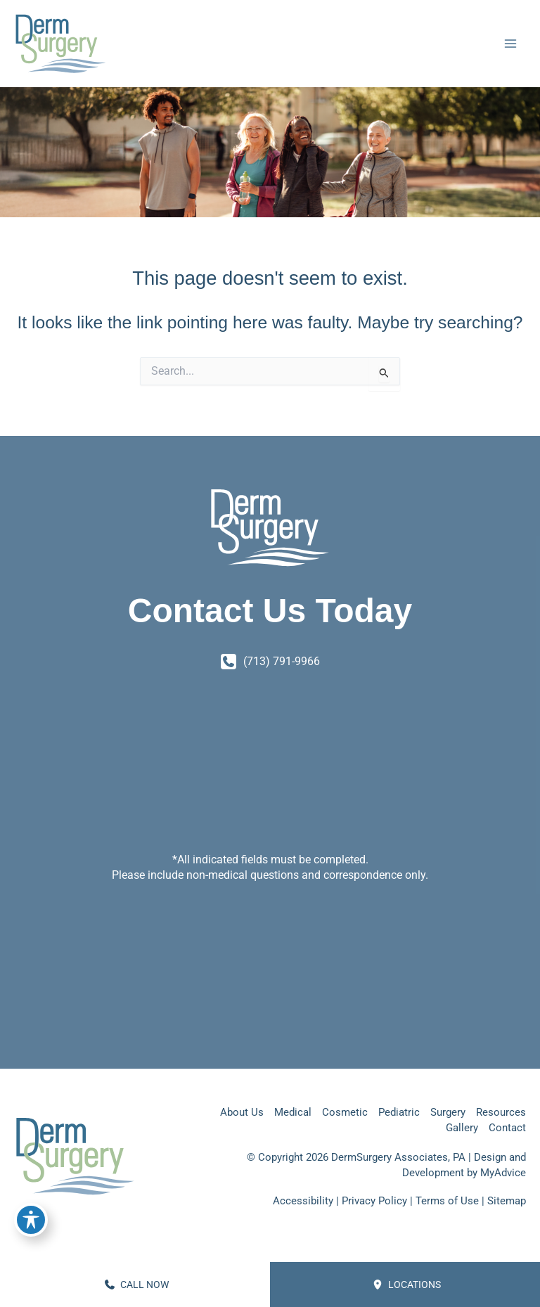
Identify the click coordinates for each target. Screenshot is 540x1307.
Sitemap (506, 1201)
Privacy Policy (374, 1201)
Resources (501, 1112)
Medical (292, 1112)
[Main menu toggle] (510, 46)
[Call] (270, 661)
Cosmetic (345, 1112)
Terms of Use (447, 1201)
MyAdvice (503, 1172)
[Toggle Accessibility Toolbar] (31, 1220)
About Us (242, 1112)
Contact (507, 1127)
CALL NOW (137, 1284)
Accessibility (303, 1201)
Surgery (447, 1112)
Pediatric (399, 1112)
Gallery (462, 1127)
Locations (407, 1284)
